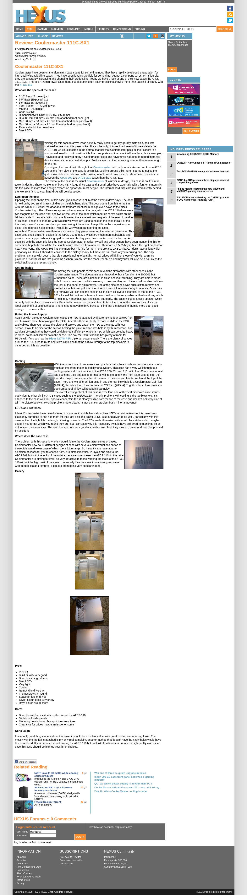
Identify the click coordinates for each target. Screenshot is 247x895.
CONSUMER (73, 29)
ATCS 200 (66, 177)
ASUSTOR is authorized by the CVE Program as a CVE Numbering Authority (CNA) (203, 198)
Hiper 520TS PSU (60, 338)
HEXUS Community (119, 851)
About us (21, 857)
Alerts (69, 857)
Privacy (20, 883)
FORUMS (140, 29)
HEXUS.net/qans (37, 55)
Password (21, 835)
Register (120, 827)
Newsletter (77, 860)
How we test (23, 870)
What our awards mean (29, 876)
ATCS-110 (25, 84)
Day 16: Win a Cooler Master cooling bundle (120, 791)
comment (45, 842)
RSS (62, 857)
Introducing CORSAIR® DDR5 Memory (198, 154)
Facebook (65, 860)
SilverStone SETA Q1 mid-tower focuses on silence (53, 789)
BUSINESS (57, 29)
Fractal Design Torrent (47, 801)
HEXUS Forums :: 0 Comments (45, 818)
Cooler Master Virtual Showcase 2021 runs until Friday (126, 787)
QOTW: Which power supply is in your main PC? (123, 783)
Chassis (43, 36)
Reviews (57, 36)
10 (82, 787)
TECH (30, 29)
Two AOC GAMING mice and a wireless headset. (203, 171)
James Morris (25, 49)
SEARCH (225, 29)
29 (82, 802)
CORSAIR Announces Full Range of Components (204, 163)
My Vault (27, 59)
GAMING (42, 29)
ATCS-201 (84, 177)
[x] (164, 1)
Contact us (22, 863)
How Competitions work (29, 866)
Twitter (77, 857)
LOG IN (172, 69)
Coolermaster (102, 167)
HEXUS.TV (103, 29)
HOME (19, 29)
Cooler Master (29, 53)
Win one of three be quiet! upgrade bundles (120, 773)
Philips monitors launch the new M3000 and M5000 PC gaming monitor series (201, 190)
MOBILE (88, 29)
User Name (22, 831)
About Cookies (24, 873)
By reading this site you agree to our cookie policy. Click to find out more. (122, 1)
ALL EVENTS (191, 131)
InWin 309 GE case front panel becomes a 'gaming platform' (124, 778)
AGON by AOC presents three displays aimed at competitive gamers (203, 181)
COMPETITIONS (122, 29)
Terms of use (23, 880)
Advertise (21, 860)
